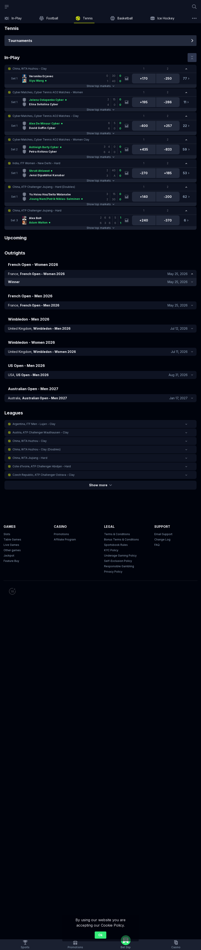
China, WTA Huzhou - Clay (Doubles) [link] (37, 449)
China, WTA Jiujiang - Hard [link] (30, 457)
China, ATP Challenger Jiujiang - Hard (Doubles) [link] (44, 186)
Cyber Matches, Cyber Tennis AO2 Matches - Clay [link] (46, 116)
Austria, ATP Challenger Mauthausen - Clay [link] (41, 432)
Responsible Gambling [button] (119, 566)
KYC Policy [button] (111, 550)
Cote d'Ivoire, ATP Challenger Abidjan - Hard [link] (42, 466)
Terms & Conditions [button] (117, 534)
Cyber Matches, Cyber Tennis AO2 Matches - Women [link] (48, 92)
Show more (100, 485)
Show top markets (100, 86)
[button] (100, 69)
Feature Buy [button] (11, 561)
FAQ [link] (157, 544)
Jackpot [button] (9, 555)
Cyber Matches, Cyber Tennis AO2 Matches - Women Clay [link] (51, 139)
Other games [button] (12, 550)
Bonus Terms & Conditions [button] (121, 539)
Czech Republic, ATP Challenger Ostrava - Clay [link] (44, 474)
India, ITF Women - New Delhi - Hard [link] (36, 163)
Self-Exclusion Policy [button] (118, 561)
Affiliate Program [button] (65, 539)
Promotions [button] (61, 534)
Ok (100, 935)
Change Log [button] (162, 539)
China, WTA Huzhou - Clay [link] (30, 68)
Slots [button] (7, 534)
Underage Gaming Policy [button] (120, 555)
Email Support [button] (163, 534)
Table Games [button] (12, 539)
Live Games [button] (11, 544)
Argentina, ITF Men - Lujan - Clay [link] (34, 424)
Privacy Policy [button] (113, 571)
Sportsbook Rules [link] (116, 544)
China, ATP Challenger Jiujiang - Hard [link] (37, 210)
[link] (13, 18)
